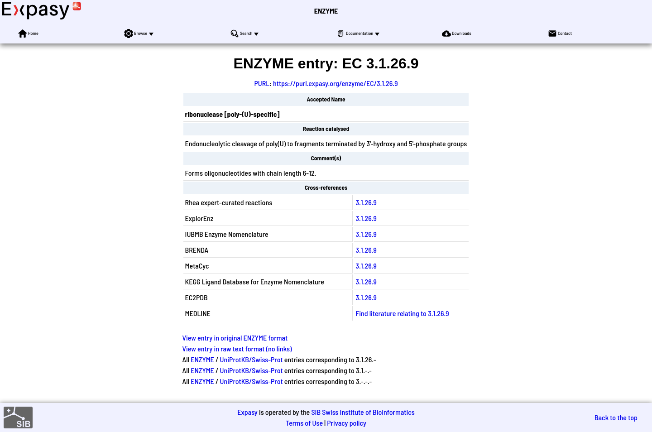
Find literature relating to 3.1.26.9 (402, 313)
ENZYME (326, 10)
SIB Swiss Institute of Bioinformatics (362, 412)
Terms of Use (304, 422)
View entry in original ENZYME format (235, 337)
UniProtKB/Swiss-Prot (251, 359)
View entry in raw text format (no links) (237, 348)
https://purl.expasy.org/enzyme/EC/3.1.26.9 (335, 83)
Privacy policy (346, 422)
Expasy (247, 412)
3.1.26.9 (366, 202)
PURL (261, 83)
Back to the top (616, 417)
